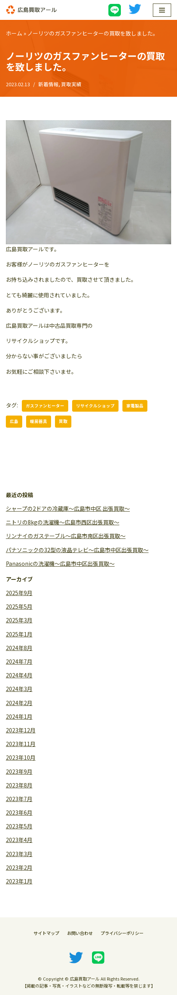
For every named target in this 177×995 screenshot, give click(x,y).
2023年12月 (20, 730)
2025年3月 (19, 620)
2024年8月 (19, 648)
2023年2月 (19, 867)
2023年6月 (19, 812)
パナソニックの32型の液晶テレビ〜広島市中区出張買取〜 (77, 550)
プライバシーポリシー (122, 933)
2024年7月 (19, 661)
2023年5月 (19, 826)
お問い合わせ (80, 933)
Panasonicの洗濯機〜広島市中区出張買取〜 (60, 563)
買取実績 (71, 84)
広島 (14, 421)
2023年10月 (20, 757)
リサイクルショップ (95, 406)
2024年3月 (19, 689)
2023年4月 (19, 840)
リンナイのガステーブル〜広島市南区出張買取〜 (66, 536)
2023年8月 (19, 785)
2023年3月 (19, 854)
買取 (63, 421)
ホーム (14, 33)
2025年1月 (19, 634)
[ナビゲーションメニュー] (162, 10)
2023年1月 (19, 881)
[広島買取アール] (31, 9)
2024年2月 (19, 703)
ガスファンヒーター (45, 406)
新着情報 (48, 84)
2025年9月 (19, 593)
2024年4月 (19, 675)
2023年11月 (20, 744)
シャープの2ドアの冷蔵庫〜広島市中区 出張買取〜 (68, 508)
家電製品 (134, 406)
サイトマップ (46, 933)
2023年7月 (19, 799)
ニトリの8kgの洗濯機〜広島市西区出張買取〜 (62, 522)
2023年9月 (19, 771)
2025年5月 (19, 606)
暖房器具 (38, 421)
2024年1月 (19, 716)
